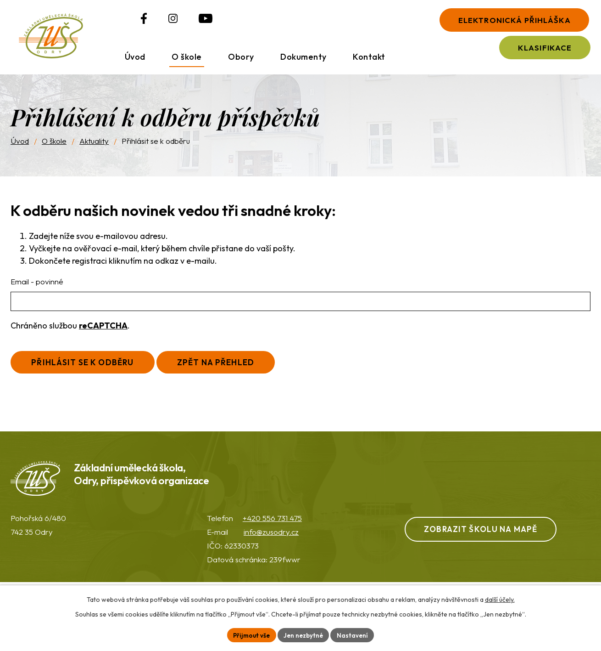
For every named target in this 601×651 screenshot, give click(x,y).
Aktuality (94, 148)
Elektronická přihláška (505, 21)
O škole (54, 148)
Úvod (20, 148)
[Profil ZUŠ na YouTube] (187, 22)
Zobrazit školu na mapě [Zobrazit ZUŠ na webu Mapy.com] (488, 538)
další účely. (500, 598)
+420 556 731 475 (272, 528)
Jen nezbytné (304, 634)
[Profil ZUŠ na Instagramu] (154, 22)
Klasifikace (537, 52)
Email (37, 289)
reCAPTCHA (103, 332)
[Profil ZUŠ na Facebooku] (125, 22)
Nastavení (355, 634)
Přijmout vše (250, 634)
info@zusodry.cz (271, 542)
